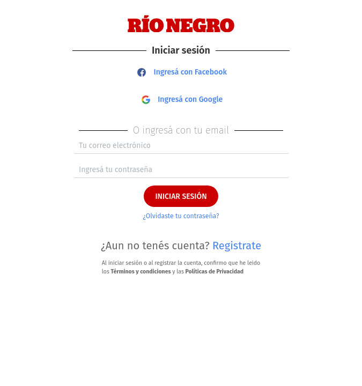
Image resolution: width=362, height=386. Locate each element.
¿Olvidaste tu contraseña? (181, 216)
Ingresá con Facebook (182, 72)
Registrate (236, 245)
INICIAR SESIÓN (180, 196)
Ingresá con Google (182, 99)
